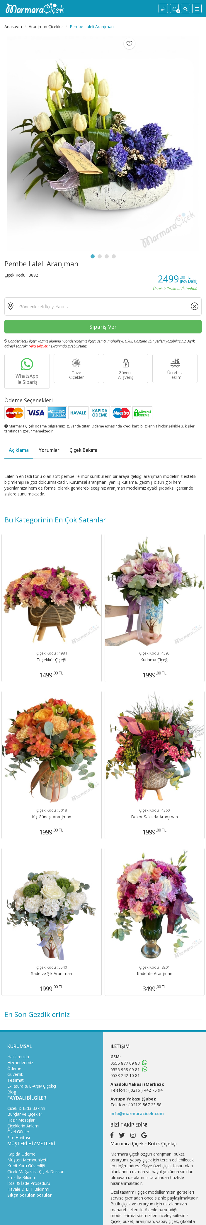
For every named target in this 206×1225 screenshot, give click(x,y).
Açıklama (19, 450)
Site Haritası (18, 1137)
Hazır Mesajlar (21, 1120)
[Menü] (197, 8)
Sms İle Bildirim (21, 1177)
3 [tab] (107, 256)
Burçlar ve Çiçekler (24, 1114)
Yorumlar (49, 450)
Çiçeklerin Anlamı (23, 1126)
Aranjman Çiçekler (46, 26)
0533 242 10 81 (125, 1075)
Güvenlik (15, 1074)
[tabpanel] (103, 143)
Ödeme (14, 1068)
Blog (11, 1092)
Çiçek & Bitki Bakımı (26, 1108)
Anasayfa (13, 26)
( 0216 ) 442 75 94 (145, 1090)
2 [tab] (100, 256)
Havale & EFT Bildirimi (28, 1189)
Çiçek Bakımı (83, 450)
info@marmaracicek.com (137, 1113)
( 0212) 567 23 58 (144, 1105)
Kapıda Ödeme (21, 1154)
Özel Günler (18, 1131)
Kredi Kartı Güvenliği (26, 1165)
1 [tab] (93, 256)
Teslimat (15, 1080)
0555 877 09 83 (125, 1063)
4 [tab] (114, 256)
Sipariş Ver (103, 326)
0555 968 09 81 (125, 1069)
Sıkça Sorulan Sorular (29, 1195)
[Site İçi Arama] (185, 8)
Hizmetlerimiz (20, 1062)
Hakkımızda (18, 1056)
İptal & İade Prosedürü (28, 1183)
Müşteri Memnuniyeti (27, 1160)
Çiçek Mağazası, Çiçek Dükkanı (36, 1171)
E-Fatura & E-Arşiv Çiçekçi (31, 1086)
